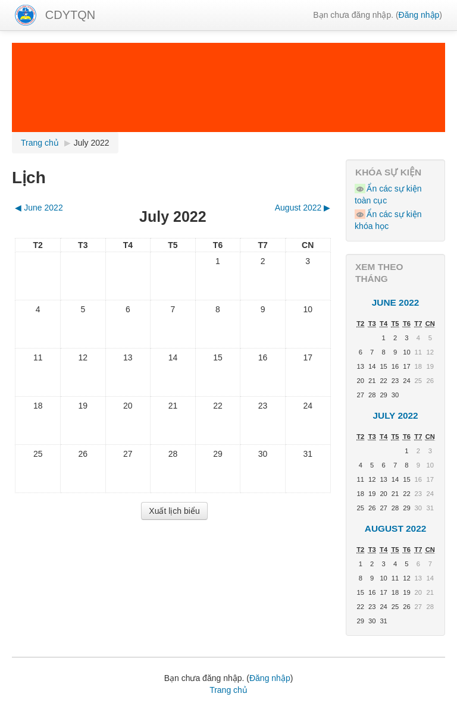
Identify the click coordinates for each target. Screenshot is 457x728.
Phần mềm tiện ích (181, 710)
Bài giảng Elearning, (108, 710)
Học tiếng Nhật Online (64, 722)
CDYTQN (70, 14)
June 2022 (396, 302)
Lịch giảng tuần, (41, 710)
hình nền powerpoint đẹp (151, 722)
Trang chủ (228, 690)
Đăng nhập (419, 15)
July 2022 (91, 143)
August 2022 (396, 528)
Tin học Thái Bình (321, 722)
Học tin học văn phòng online (270, 710)
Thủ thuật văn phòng (362, 710)
